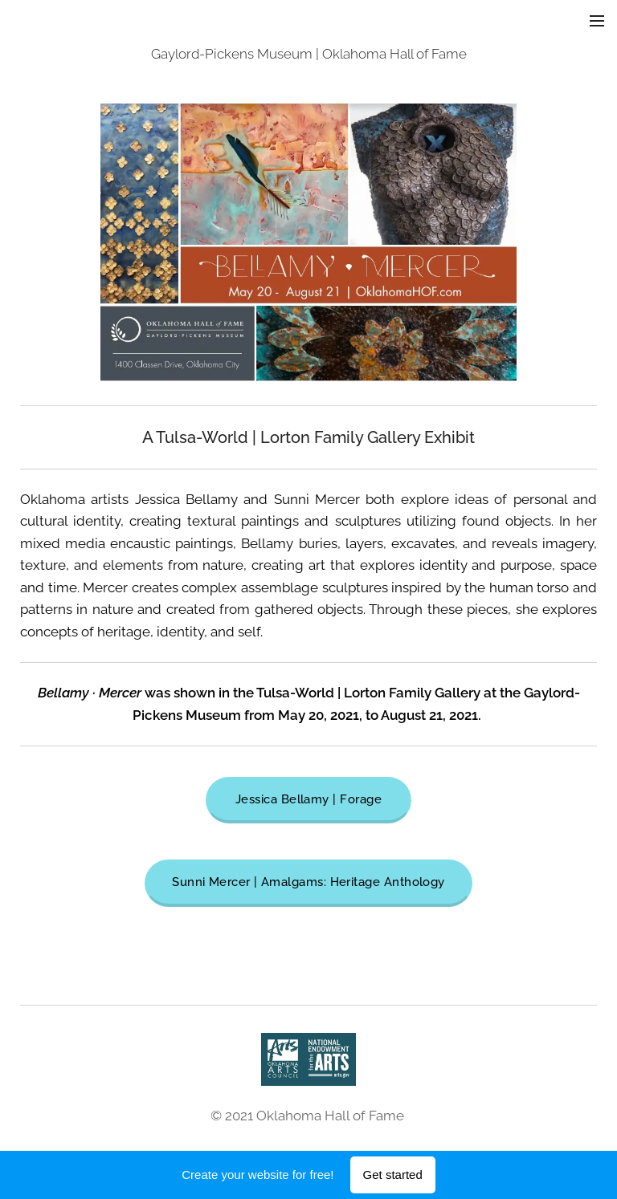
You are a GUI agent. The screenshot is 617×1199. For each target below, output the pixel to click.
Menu (597, 21)
